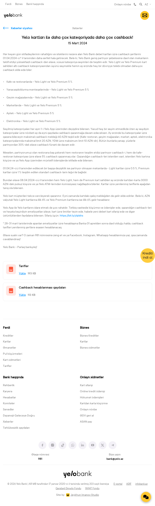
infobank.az (141, 484)
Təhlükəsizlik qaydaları (16, 428)
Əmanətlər (9, 348)
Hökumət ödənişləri (92, 397)
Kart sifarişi (86, 385)
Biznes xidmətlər (90, 348)
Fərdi (8, 4)
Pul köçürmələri (12, 354)
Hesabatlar (9, 397)
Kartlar (7, 341)
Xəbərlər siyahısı (21, 28)
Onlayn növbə (122, 4)
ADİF (128, 484)
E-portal (118, 484)
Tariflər (7, 366)
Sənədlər (8, 409)
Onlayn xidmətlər (92, 377)
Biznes (19, 4)
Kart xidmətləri (12, 360)
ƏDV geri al (87, 415)
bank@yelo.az (114, 459)
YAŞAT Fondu (92, 488)
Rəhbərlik (9, 385)
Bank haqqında (35, 4)
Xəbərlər (8, 422)
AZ (146, 4)
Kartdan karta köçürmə (94, 403)
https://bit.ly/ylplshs (72, 215)
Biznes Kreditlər (89, 336)
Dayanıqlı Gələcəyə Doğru (19, 415)
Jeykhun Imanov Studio (85, 495)
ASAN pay (86, 422)
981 (135, 4)
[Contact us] (146, 497)
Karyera (7, 391)
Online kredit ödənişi (92, 391)
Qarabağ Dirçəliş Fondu (68, 488)
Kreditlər (8, 336)
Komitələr (9, 403)
